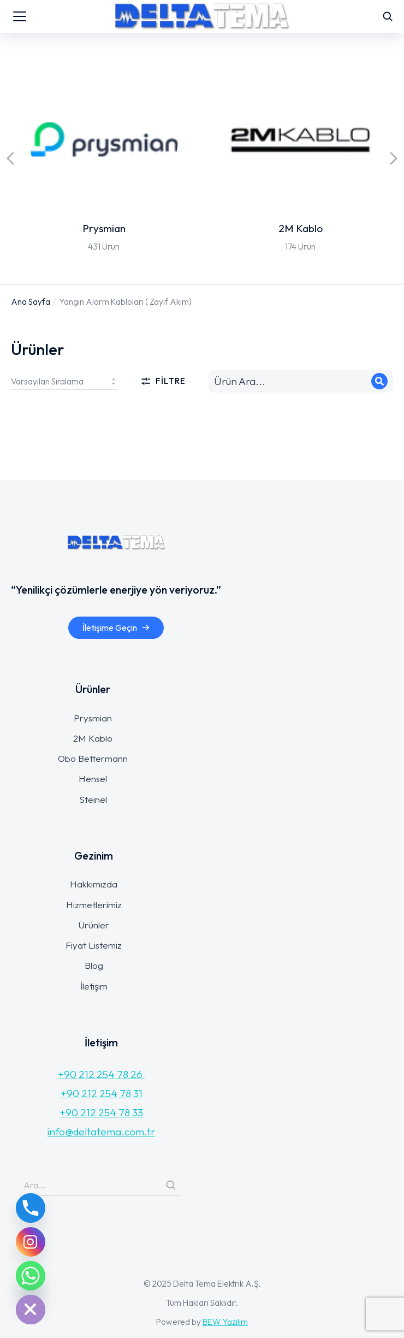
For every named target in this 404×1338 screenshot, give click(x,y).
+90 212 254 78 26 (101, 1074)
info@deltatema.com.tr (101, 1131)
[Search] (379, 381)
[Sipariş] (64, 381)
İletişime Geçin (116, 627)
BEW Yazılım (225, 1321)
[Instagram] (30, 1242)
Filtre (162, 381)
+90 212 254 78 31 (101, 1093)
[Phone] (30, 1208)
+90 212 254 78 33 (101, 1112)
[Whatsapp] (30, 1275)
